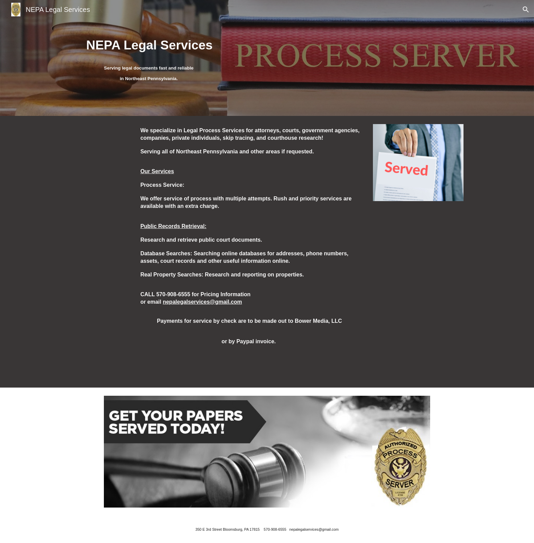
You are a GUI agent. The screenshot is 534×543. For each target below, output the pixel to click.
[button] (526, 9)
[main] (149, 44)
